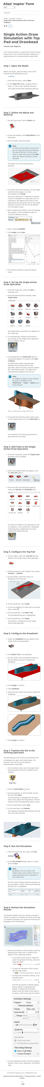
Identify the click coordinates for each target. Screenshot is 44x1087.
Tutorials (12, 19)
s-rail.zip (11, 76)
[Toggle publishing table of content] (10, 26)
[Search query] (21, 13)
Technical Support (30, 1076)
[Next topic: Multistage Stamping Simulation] (7, 26)
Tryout (19, 19)
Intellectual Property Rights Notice (13, 1076)
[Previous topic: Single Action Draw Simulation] (4, 26)
